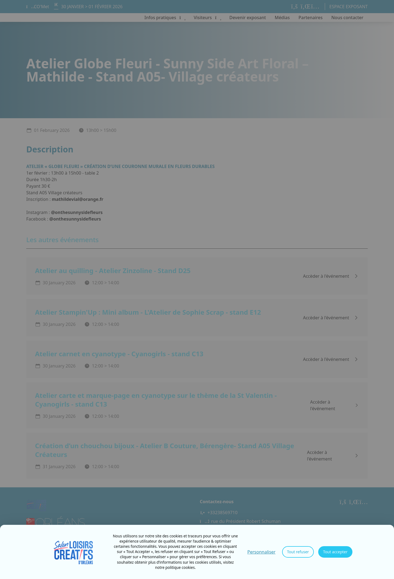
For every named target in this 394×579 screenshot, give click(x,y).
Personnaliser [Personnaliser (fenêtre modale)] (261, 552)
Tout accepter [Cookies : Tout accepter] (335, 551)
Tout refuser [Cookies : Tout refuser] (298, 551)
